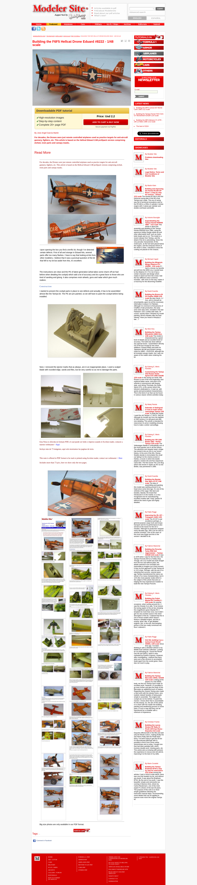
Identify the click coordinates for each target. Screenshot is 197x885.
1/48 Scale (66, 36)
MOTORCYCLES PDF (85, 865)
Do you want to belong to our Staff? (118, 863)
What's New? (113, 876)
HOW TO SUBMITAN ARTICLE (54, 878)
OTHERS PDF (82, 870)
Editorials (52, 875)
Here (120, 458)
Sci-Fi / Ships (53, 867)
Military (51, 865)
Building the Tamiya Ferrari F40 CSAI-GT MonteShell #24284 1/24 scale (149, 115)
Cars (50, 862)
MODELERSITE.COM (39, 36)
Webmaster (113, 881)
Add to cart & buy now (105, 122)
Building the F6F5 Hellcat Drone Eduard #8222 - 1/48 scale (101, 36)
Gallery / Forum (54, 872)
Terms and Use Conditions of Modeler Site (118, 858)
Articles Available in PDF (118, 866)
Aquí (58, 445)
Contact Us (113, 878)
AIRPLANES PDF (84, 862)
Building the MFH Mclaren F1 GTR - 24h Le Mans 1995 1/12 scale (148, 121)
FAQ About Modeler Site (118, 869)
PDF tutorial (75, 36)
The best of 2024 (142, 126)
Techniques (50, 36)
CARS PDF (81, 867)
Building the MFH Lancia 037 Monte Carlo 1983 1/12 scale (148, 108)
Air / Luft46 (52, 859)
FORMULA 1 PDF (84, 857)
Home (50, 857)
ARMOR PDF (82, 859)
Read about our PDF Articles (116, 872)
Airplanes (58, 36)
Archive (51, 870)
